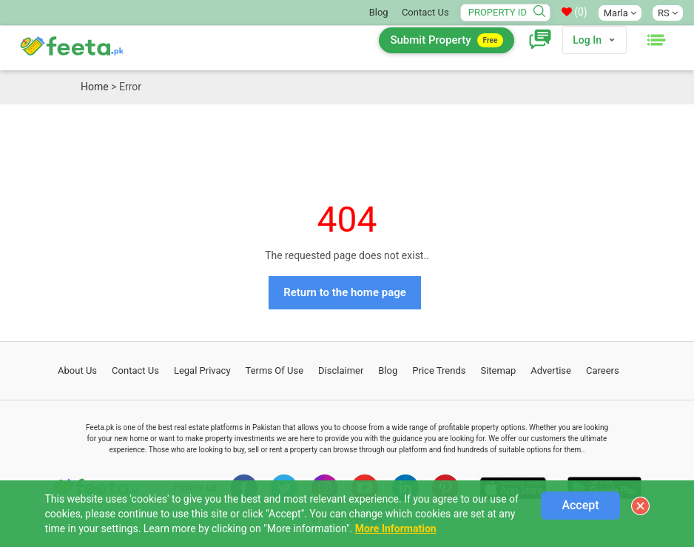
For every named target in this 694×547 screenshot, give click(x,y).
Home (95, 87)
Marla (620, 13)
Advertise (550, 370)
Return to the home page (344, 292)
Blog (378, 12)
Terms (275, 370)
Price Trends (438, 370)
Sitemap (498, 370)
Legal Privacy (202, 370)
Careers (602, 370)
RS (668, 13)
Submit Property (446, 40)
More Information (396, 528)
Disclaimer (340, 370)
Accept (580, 505)
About (77, 370)
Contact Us (425, 12)
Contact (135, 370)
